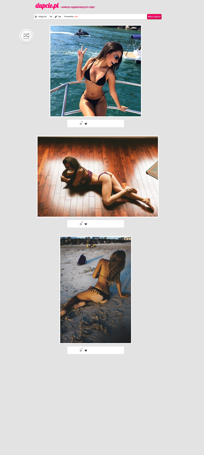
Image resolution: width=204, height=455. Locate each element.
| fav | (86, 124)
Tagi (59, 17)
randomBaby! (26, 36)
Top (50, 17)
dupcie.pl (65, 5)
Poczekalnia (71, 17)
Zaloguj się (42, 17)
